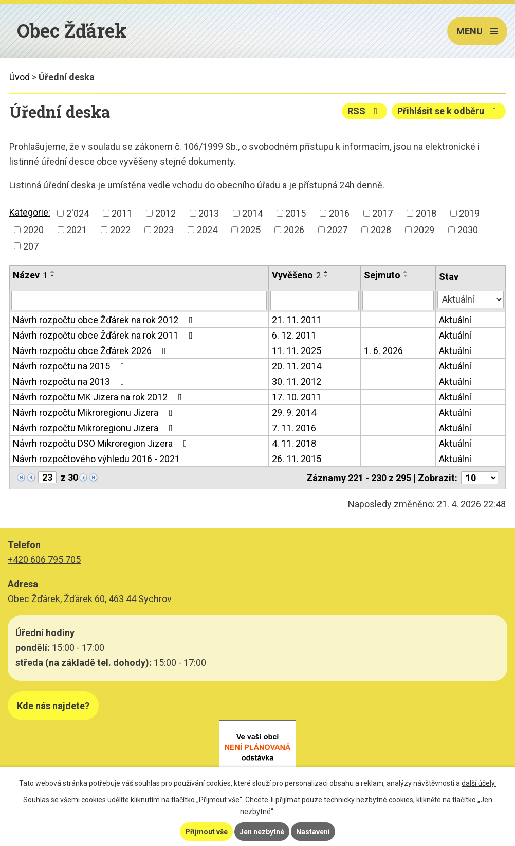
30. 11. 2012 (296, 381)
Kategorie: (29, 212)
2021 (76, 229)
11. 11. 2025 (296, 350)
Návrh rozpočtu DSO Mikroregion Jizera (102, 443)
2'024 (77, 213)
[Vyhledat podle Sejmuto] (398, 300)
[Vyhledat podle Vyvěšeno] (314, 300)
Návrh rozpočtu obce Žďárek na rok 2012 (105, 319)
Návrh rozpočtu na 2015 (70, 366)
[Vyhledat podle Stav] (470, 299)
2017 (382, 213)
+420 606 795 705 (44, 559)
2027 (337, 229)
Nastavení (313, 831)
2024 (207, 229)
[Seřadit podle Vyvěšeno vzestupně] (326, 272)
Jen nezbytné (262, 831)
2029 (424, 229)
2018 (426, 213)
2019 (469, 213)
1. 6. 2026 (383, 350)
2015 (295, 213)
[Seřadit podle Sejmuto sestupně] (406, 276)
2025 (250, 229)
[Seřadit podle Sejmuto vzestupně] (406, 272)
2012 (165, 213)
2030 (467, 229)
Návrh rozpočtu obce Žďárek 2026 (91, 350)
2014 (252, 213)
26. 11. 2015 (296, 458)
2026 (294, 229)
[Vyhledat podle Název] (139, 300)
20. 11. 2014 (296, 366)
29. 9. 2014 (294, 412)
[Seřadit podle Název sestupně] (53, 276)
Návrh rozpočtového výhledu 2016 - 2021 (105, 458)
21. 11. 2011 (296, 319)
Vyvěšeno (296, 275)
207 (31, 245)
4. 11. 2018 (294, 443)
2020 (33, 229)
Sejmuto (382, 275)
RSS (364, 110)
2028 (381, 229)
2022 (120, 229)
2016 (339, 213)
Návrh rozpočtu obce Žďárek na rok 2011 (105, 335)
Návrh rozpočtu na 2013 (70, 381)
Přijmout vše (206, 831)
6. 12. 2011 (294, 335)
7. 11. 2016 (294, 427)
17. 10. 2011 (296, 397)
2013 (208, 213)
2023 (163, 229)
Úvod (19, 77)
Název (30, 275)
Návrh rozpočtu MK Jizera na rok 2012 (99, 397)
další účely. (479, 783)
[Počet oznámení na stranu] (479, 477)
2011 (122, 213)
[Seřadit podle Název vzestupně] (53, 272)
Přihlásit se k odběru (449, 110)
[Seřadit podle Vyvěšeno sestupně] (326, 276)
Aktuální (455, 319)
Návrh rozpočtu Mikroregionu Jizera (95, 412)
